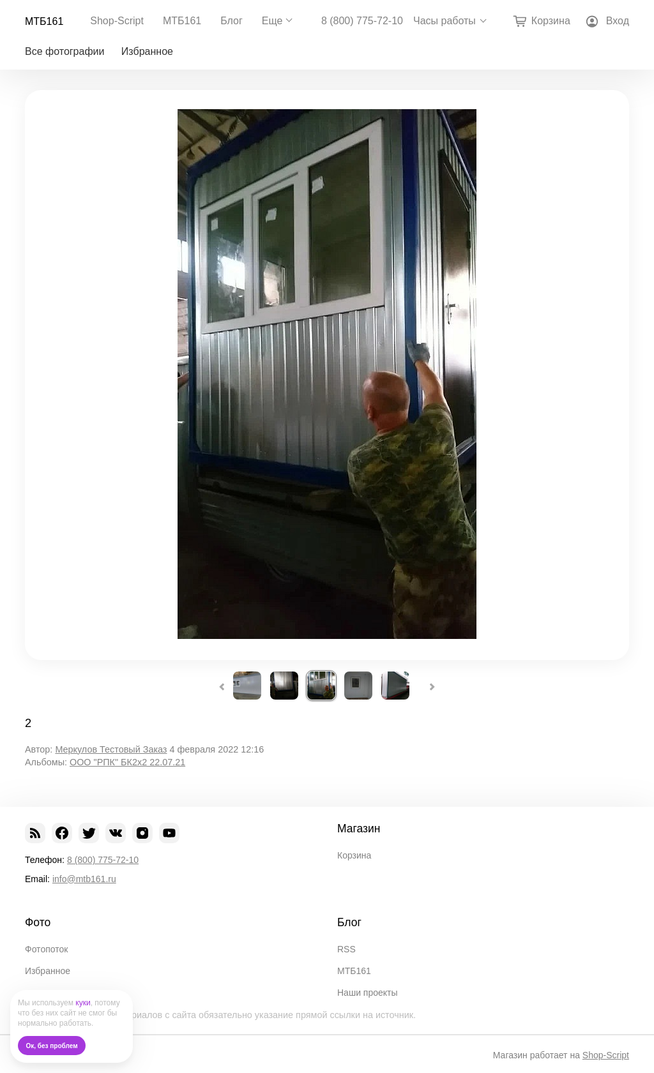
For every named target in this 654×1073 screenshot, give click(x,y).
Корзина (354, 855)
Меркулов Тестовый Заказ (111, 749)
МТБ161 (44, 21)
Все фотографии (64, 51)
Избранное (147, 51)
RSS (346, 949)
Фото (37, 922)
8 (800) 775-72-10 (362, 21)
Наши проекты (367, 992)
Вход (617, 20)
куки (82, 1002)
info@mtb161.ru (84, 879)
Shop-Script (117, 20)
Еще (272, 20)
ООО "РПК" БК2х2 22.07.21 (127, 762)
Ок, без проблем (52, 1045)
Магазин (359, 828)
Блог (231, 20)
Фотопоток (46, 949)
